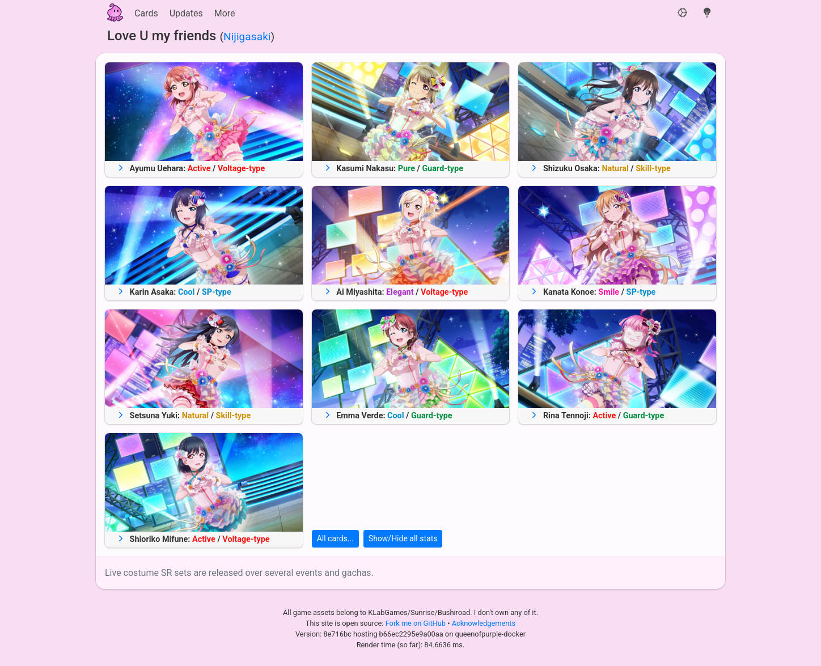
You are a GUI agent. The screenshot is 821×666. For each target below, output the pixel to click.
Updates (186, 13)
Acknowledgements (483, 623)
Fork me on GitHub (417, 623)
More (224, 13)
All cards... (335, 538)
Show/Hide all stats (403, 538)
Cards (146, 13)
